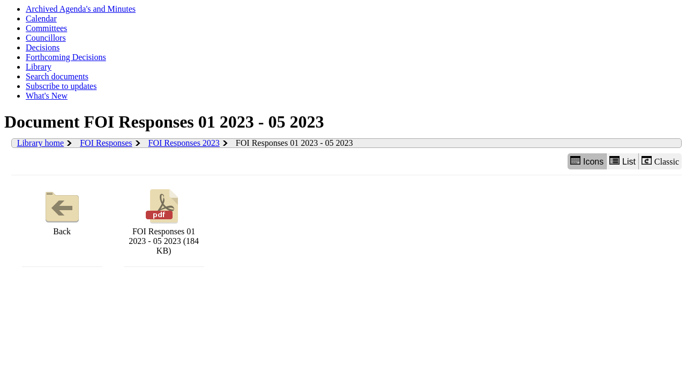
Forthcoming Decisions (66, 57)
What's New (47, 95)
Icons (586, 161)
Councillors (46, 37)
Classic (660, 161)
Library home (40, 142)
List (622, 161)
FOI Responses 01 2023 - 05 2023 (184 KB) (164, 220)
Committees (46, 28)
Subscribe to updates (61, 86)
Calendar (41, 18)
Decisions (42, 47)
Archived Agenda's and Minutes (81, 8)
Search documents (57, 76)
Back (62, 211)
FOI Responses (106, 142)
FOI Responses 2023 (184, 142)
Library (38, 66)
